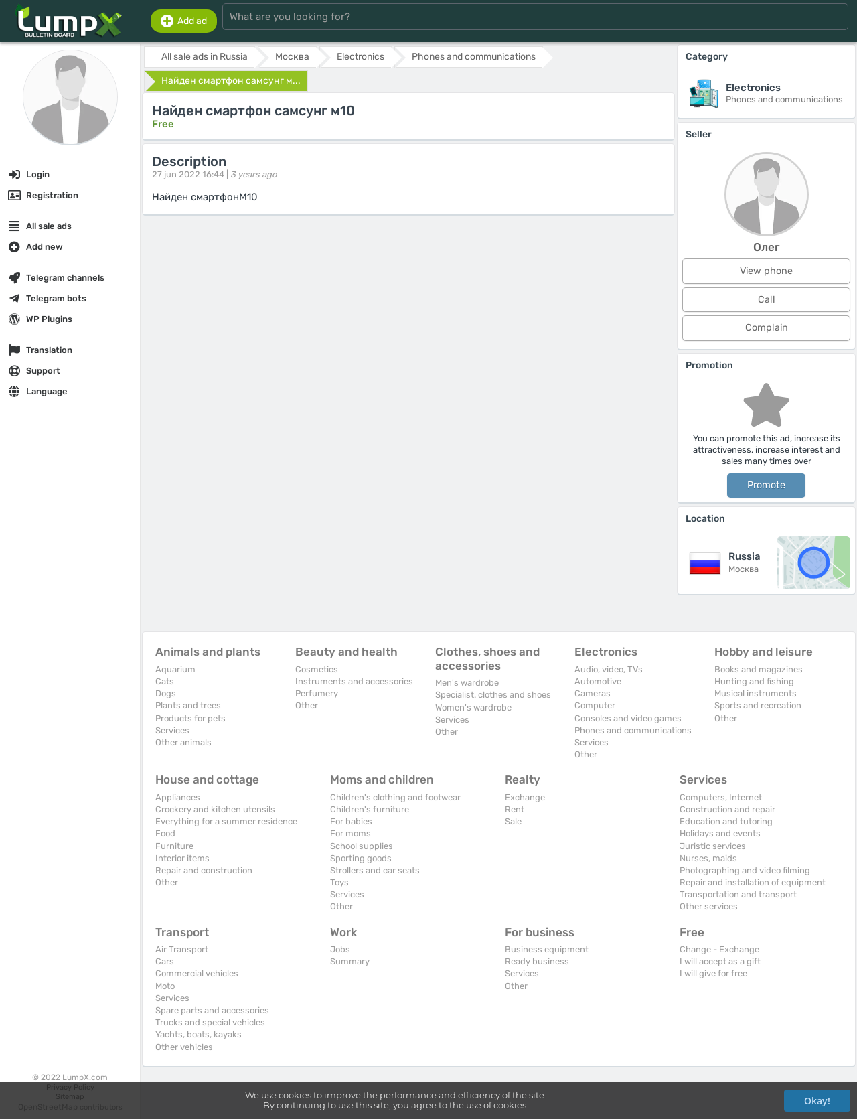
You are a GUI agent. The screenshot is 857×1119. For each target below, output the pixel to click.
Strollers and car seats (375, 870)
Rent (514, 809)
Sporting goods (361, 858)
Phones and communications (633, 730)
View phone (766, 271)
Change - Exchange (719, 949)
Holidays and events (720, 833)
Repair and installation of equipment (753, 882)
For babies (351, 821)
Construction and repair (727, 809)
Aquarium (175, 669)
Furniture (174, 846)
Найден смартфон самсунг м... (231, 80)
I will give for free (713, 973)
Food (165, 833)
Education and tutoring (726, 821)
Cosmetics (316, 669)
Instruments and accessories (354, 681)
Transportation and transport (738, 894)
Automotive (597, 681)
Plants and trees (188, 705)
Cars (164, 961)
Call (766, 299)
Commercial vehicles (196, 973)
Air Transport (181, 949)
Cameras (592, 693)
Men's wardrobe (467, 683)
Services (172, 730)
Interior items (182, 858)
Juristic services (713, 846)
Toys (339, 882)
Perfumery (316, 693)
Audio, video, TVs (608, 669)
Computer (594, 705)
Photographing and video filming (745, 870)
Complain (766, 327)
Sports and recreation (757, 705)
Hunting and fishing (754, 681)
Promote (766, 485)
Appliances (177, 797)
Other (306, 705)
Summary (350, 961)
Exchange (525, 797)
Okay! (817, 1100)
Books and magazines (758, 669)
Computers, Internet (721, 797)
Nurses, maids (708, 858)
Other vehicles (184, 1047)
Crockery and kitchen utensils (215, 809)
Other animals (183, 742)
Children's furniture (369, 809)
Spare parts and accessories (212, 1010)
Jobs (340, 949)
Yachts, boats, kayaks (198, 1034)
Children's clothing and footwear (395, 797)
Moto (165, 986)
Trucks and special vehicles (210, 1022)
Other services (709, 906)
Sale (513, 821)
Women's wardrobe (473, 707)
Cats (164, 681)
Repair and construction (203, 870)
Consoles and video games (628, 718)
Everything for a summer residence (226, 821)
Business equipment (547, 949)
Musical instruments (755, 693)
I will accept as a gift (720, 961)
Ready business (537, 961)
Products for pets (190, 718)
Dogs (165, 693)
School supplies (361, 846)
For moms (350, 833)
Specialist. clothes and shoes (493, 695)
